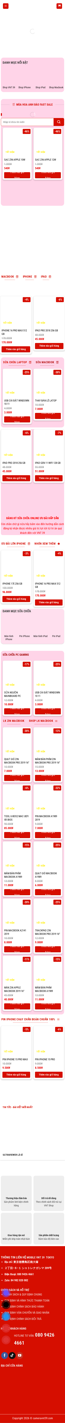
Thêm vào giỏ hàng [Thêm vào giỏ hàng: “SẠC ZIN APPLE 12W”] (48, 175)
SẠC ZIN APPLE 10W (14, 159)
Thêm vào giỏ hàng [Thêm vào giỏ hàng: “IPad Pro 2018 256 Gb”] (49, 345)
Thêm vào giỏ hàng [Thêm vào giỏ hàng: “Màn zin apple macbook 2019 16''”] (17, 1006)
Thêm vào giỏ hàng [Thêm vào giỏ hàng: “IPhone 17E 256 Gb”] (16, 599)
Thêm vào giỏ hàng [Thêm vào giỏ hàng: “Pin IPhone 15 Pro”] (49, 1074)
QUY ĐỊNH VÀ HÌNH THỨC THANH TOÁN (27, 1300)
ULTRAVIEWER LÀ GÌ (13, 1154)
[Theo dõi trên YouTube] (19, 1355)
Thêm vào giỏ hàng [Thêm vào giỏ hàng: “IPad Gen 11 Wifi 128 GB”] (49, 478)
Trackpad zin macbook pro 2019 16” (47, 932)
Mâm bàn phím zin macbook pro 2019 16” (47, 761)
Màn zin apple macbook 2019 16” (14, 989)
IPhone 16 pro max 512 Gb (14, 332)
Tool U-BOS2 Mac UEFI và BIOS (16, 818)
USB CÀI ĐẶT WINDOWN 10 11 (16, 402)
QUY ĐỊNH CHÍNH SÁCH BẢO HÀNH (24, 1306)
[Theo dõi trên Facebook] (4, 1355)
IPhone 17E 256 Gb (12, 583)
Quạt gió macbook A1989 (46, 875)
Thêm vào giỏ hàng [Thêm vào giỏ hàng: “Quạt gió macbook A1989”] (48, 892)
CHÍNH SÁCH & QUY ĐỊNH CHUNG (23, 1294)
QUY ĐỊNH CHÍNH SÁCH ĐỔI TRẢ (23, 1319)
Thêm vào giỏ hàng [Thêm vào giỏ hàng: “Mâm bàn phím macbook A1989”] (17, 892)
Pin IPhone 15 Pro (45, 1059)
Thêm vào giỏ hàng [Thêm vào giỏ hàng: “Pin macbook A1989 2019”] (48, 835)
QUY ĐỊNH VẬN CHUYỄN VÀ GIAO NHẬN (27, 1312)
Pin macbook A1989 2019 (46, 818)
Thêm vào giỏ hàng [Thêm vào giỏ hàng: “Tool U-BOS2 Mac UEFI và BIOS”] (17, 835)
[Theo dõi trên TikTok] (12, 1355)
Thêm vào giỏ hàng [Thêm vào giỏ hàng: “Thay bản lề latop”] (48, 416)
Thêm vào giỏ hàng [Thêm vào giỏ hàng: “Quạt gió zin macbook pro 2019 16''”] (17, 778)
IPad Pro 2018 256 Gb (46, 330)
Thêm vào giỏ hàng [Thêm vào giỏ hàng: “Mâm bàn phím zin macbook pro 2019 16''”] (48, 778)
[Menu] (5, 6)
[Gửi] (59, 122)
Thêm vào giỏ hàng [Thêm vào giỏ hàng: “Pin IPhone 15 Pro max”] (16, 1074)
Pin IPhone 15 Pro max (15, 1059)
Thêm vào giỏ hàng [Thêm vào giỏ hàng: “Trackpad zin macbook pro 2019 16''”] (48, 949)
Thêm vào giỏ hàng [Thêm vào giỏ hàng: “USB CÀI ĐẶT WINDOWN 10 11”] (17, 419)
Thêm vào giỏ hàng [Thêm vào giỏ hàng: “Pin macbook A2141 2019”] (17, 949)
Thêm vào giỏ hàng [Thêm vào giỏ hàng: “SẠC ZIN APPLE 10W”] (17, 175)
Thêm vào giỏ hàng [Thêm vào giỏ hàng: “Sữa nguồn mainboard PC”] (17, 711)
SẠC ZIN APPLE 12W (45, 159)
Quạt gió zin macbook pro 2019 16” (16, 761)
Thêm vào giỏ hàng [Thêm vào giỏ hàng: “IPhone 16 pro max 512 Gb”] (16, 349)
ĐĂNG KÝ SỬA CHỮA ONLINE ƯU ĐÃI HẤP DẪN (32, 518)
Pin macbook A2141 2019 (15, 932)
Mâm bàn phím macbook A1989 (13, 875)
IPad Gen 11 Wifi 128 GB (47, 462)
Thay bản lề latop (46, 400)
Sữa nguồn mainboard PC (12, 694)
